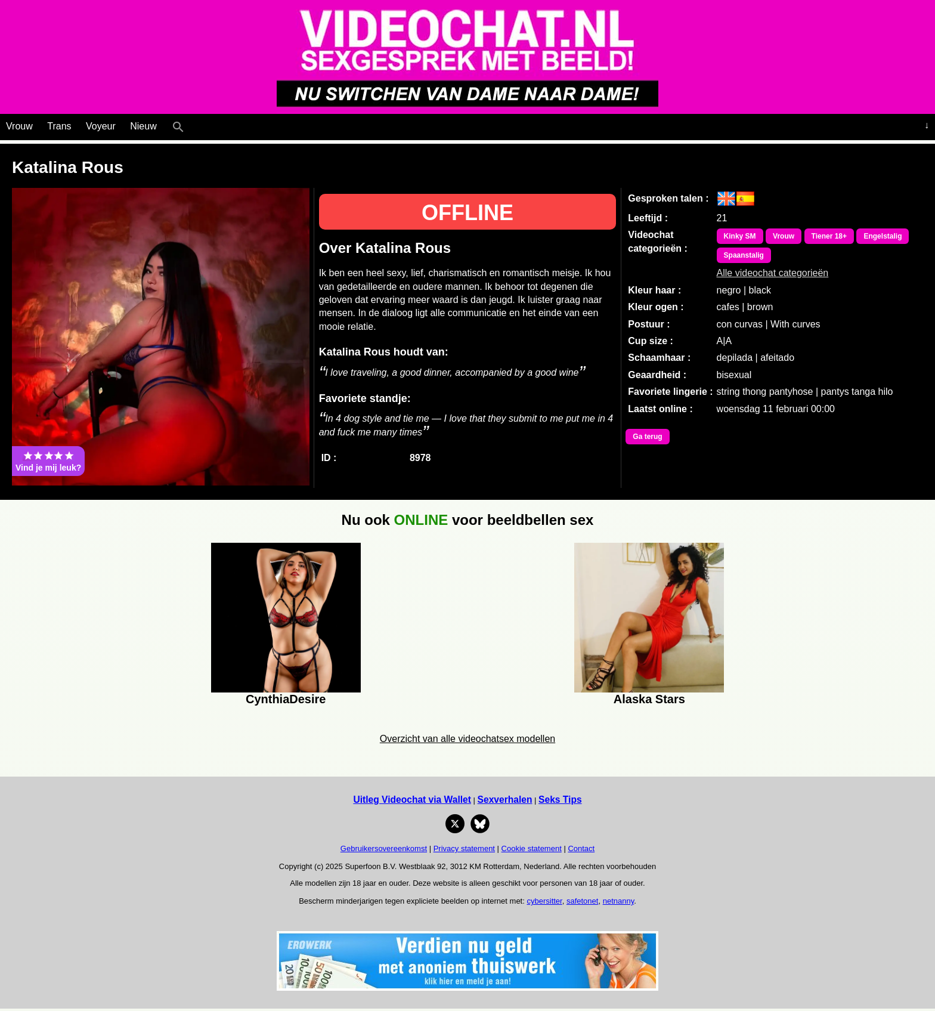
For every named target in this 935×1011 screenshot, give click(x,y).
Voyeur (101, 126)
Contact (581, 848)
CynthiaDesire (286, 699)
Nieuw (143, 126)
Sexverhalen (505, 799)
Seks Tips (560, 799)
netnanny (618, 900)
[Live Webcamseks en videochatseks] (194, 124)
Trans (59, 126)
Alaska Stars (649, 699)
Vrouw (19, 126)
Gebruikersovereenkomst (383, 848)
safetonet (582, 900)
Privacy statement (464, 848)
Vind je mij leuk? (48, 461)
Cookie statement (531, 848)
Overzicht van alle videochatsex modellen (467, 739)
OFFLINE (467, 212)
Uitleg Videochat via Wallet (412, 799)
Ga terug (647, 436)
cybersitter (544, 900)
